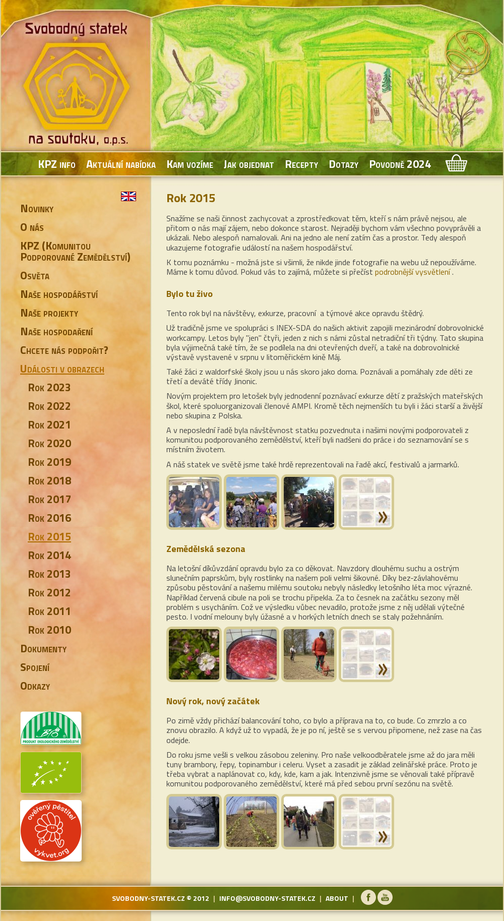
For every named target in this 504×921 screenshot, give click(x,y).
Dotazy (343, 163)
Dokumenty (43, 648)
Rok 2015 (49, 536)
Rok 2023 (49, 387)
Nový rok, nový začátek (213, 701)
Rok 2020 (49, 443)
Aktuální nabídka (121, 163)
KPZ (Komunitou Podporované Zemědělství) (75, 251)
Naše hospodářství (59, 293)
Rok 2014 (49, 555)
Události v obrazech (62, 368)
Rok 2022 (49, 405)
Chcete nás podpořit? (64, 349)
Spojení (34, 667)
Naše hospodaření (56, 331)
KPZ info (57, 163)
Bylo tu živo (189, 293)
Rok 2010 (49, 629)
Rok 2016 (49, 517)
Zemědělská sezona (205, 549)
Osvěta (34, 275)
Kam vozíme (189, 163)
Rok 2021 (49, 424)
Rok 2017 (49, 499)
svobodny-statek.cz (148, 898)
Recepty (301, 163)
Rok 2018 (49, 480)
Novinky (36, 208)
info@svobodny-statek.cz (267, 898)
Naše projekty (49, 312)
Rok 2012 (49, 592)
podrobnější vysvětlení (412, 272)
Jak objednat (249, 163)
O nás (32, 226)
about (337, 898)
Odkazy (35, 685)
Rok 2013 (49, 573)
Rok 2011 (49, 611)
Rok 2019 (49, 461)
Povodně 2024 (400, 163)
